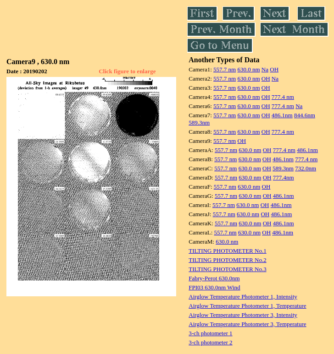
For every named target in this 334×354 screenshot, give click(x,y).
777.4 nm (283, 96)
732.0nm (305, 168)
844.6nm (304, 115)
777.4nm (283, 177)
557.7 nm (224, 69)
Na (265, 69)
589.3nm (199, 122)
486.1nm (282, 115)
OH (274, 69)
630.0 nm (248, 69)
